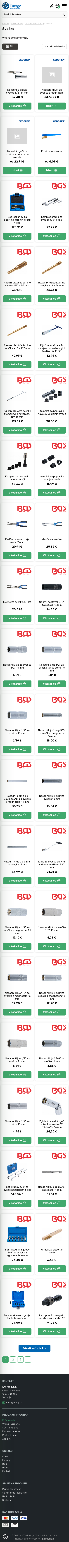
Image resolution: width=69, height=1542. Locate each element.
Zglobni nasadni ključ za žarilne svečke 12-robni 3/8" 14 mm (51, 1124)
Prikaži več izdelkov (34, 1348)
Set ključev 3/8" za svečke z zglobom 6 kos (17, 1188)
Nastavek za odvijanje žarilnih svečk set (17, 1317)
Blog (4, 1464)
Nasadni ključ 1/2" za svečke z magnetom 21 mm (17, 930)
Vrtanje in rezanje (11, 1424)
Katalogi (6, 1460)
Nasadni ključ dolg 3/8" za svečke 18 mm (17, 863)
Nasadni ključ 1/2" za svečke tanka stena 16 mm (52, 667)
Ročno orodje (17, 23)
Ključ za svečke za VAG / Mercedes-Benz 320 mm (51, 864)
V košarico (17, 105)
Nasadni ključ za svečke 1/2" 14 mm (17, 666)
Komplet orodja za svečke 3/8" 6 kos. (51, 218)
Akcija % (6, 1439)
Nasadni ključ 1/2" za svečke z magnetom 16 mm (17, 995)
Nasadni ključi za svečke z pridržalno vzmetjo (17, 154)
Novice (5, 1467)
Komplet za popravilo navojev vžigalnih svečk (52, 412)
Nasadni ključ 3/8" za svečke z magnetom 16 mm (51, 995)
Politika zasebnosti (11, 1489)
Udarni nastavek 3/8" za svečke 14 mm (51, 603)
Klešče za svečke (52, 539)
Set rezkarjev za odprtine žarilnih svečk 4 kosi (17, 219)
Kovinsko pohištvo (11, 1431)
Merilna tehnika (9, 1435)
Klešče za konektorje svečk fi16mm (17, 541)
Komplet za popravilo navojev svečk (17, 478)
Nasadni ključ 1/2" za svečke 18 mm (17, 732)
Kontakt (6, 1471)
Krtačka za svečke (51, 151)
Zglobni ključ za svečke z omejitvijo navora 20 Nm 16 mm (17, 414)
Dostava (6, 1500)
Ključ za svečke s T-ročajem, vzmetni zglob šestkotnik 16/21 (51, 348)
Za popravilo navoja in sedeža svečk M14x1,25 (51, 1317)
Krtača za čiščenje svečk (51, 1251)
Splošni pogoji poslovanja (15, 1493)
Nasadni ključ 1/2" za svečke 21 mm (17, 1060)
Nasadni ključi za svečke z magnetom (52, 91)
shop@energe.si (14, 1402)
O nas (5, 1456)
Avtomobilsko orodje (34, 23)
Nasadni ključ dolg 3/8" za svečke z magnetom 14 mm (51, 733)
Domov (5, 23)
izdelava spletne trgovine (27, 1539)
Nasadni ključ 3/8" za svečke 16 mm (51, 797)
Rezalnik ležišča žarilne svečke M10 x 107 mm (17, 347)
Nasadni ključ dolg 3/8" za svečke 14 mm (51, 1188)
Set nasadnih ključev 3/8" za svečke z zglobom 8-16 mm (17, 1252)
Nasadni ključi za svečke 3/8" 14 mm (17, 91)
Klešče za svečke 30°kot (17, 602)
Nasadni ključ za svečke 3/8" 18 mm (52, 929)
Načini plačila (8, 1496)
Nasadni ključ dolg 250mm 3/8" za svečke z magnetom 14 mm (17, 798)
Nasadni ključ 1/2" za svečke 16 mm (17, 1123)
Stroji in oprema (10, 1427)
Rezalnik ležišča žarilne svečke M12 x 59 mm (17, 284)
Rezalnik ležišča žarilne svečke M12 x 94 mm (51, 284)
